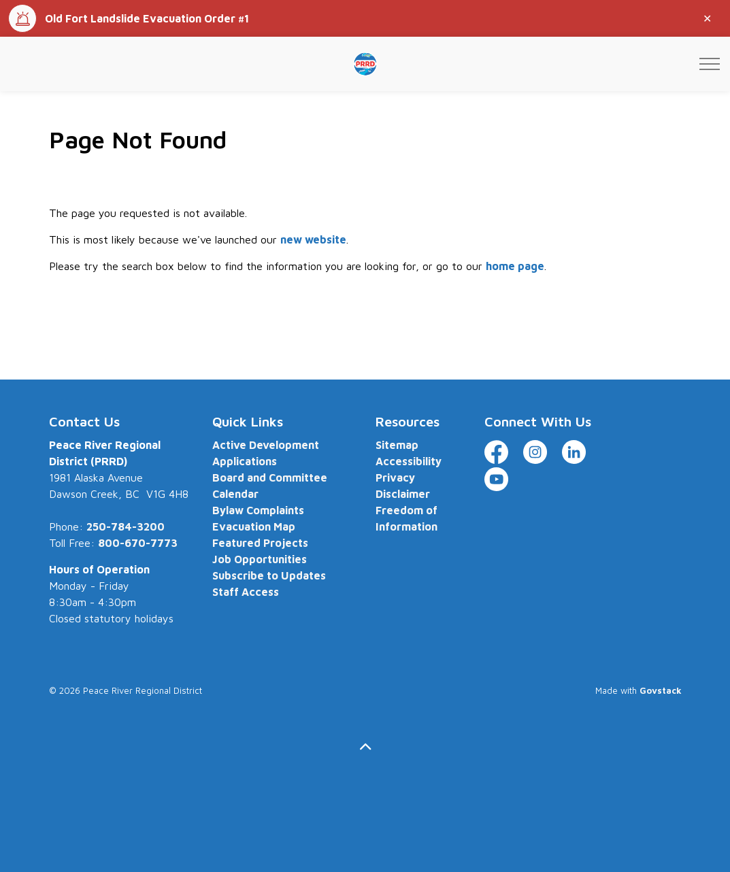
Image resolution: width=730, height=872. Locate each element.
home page (515, 266)
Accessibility (409, 461)
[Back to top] (365, 747)
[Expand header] (709, 64)
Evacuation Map (253, 526)
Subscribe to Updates (269, 575)
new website (313, 239)
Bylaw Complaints (258, 510)
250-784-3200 (125, 526)
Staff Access (245, 592)
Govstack (661, 690)
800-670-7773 (138, 543)
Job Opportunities (259, 559)
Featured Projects (260, 543)
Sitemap (397, 445)
